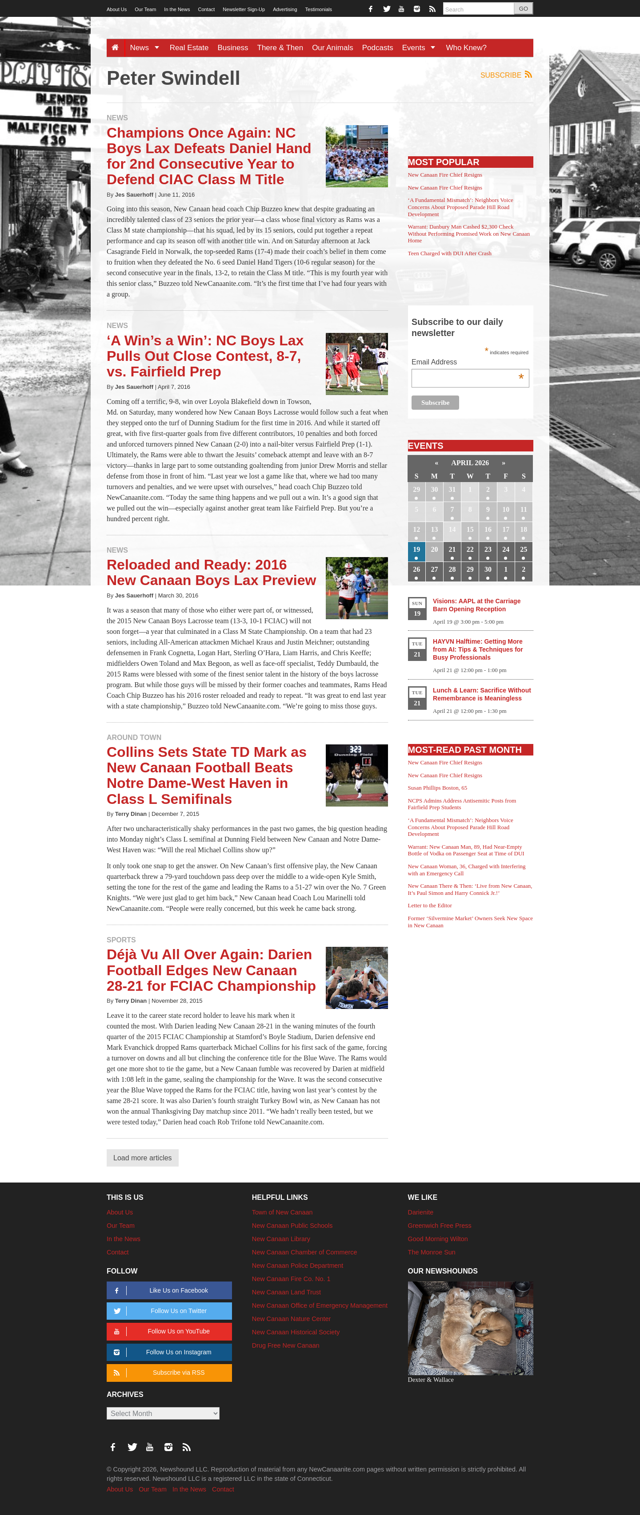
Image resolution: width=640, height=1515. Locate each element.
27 (434, 569)
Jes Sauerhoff (134, 194)
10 (505, 509)
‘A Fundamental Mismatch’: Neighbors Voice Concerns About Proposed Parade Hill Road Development (460, 207)
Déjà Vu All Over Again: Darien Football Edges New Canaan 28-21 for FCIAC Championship (211, 969)
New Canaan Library (281, 1238)
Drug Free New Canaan (286, 1345)
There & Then (280, 48)
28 (452, 569)
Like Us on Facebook (159, 1290)
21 (452, 549)
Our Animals (332, 48)
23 (488, 549)
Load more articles (142, 1158)
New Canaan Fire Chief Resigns (445, 174)
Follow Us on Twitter (159, 1311)
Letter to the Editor (430, 905)
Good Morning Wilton (438, 1238)
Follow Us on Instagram (161, 1352)
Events (422, 48)
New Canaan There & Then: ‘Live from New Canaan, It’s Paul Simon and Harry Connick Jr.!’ (470, 889)
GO (523, 8)
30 (434, 489)
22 (470, 549)
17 (505, 529)
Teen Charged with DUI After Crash (450, 253)
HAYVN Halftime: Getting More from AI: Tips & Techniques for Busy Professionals (478, 649)
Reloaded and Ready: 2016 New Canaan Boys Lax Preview (211, 572)
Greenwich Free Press (440, 1225)
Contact (206, 9)
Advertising (285, 9)
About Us (117, 9)
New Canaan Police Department (298, 1265)
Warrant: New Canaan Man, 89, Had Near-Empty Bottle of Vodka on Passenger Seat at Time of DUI (466, 850)
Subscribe (506, 75)
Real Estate (189, 48)
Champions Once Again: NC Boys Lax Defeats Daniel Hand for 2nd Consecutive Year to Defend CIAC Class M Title (209, 156)
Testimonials (318, 9)
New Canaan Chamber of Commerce (304, 1252)
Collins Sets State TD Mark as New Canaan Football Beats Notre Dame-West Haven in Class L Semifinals (207, 775)
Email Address (468, 363)
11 (523, 509)
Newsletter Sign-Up (244, 9)
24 (505, 549)
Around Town (134, 737)
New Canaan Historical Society (296, 1332)
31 (452, 489)
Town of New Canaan (282, 1212)
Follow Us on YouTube (160, 1331)
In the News (177, 9)
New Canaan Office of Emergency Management (320, 1305)
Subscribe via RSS (157, 1372)
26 (416, 569)
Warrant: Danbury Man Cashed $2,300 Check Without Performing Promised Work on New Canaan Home (469, 233)
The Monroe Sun (432, 1252)
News (147, 48)
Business (233, 48)
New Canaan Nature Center (291, 1318)
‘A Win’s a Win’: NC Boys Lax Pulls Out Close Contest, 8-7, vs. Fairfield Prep (205, 356)
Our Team (145, 9)
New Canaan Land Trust (286, 1292)
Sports (121, 940)
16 (488, 529)
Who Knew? (466, 48)
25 (523, 549)
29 (416, 489)
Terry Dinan (131, 814)
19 (416, 549)
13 (434, 529)
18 (523, 529)
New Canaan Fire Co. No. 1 (291, 1278)
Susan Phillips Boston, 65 (438, 787)
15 (470, 529)
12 (416, 529)
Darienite (421, 1212)
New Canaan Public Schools (292, 1225)
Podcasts (377, 48)
